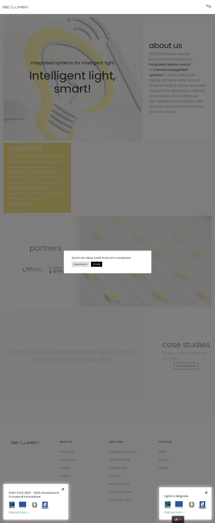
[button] (208, 7)
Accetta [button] (96, 264)
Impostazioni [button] (80, 264)
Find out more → (19, 512)
